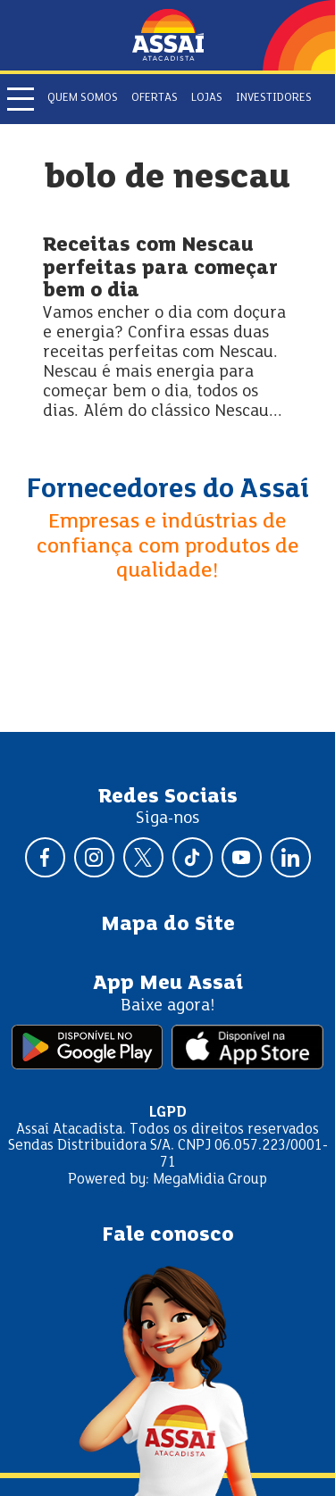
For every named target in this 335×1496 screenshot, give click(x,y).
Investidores (274, 98)
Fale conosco (168, 1235)
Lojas (206, 98)
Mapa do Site (168, 924)
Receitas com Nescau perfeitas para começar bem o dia (160, 269)
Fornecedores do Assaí (168, 490)
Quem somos (82, 98)
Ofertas (154, 98)
